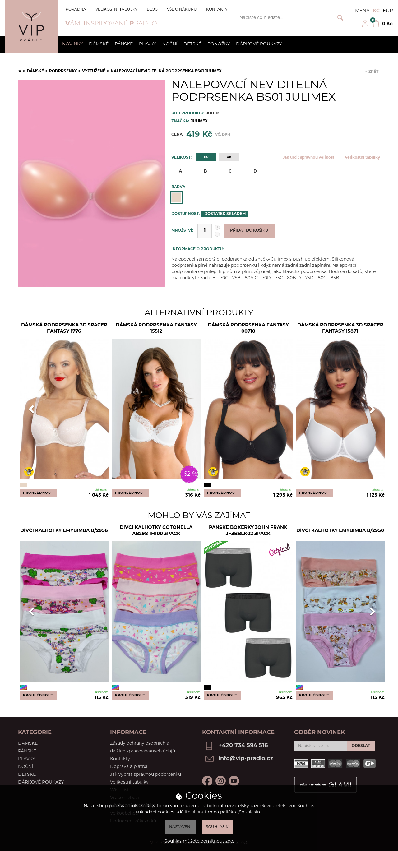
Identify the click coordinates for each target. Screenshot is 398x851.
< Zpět (371, 72)
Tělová (176, 197)
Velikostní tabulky (116, 10)
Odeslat (361, 746)
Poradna (76, 10)
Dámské (99, 44)
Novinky (72, 44)
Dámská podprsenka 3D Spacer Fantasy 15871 (340, 328)
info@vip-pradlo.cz (246, 759)
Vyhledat (340, 18)
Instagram (220, 781)
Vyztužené (93, 71)
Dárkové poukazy (259, 44)
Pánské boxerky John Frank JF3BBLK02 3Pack (248, 530)
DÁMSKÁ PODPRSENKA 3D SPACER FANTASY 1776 (64, 328)
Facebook (207, 781)
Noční (169, 44)
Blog (152, 10)
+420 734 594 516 (243, 746)
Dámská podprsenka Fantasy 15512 (156, 328)
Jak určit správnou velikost (308, 158)
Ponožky (218, 44)
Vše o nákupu (182, 10)
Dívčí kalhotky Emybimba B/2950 (340, 531)
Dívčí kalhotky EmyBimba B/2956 (64, 531)
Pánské (124, 44)
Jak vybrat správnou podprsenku (145, 774)
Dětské (192, 44)
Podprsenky (63, 71)
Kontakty (217, 10)
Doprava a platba (128, 767)
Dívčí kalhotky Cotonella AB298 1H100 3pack (156, 530)
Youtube (234, 781)
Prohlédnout (38, 493)
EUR (388, 11)
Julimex (199, 121)
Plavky (147, 44)
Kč (376, 11)
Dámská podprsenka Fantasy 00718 (248, 328)
